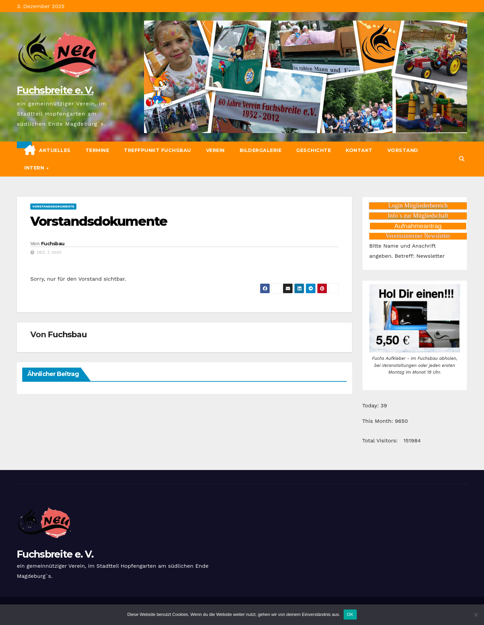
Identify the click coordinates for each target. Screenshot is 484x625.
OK (350, 614)
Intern (35, 168)
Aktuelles (55, 150)
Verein (215, 150)
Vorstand (402, 150)
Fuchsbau (52, 244)
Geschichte (313, 150)
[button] (461, 159)
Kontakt (359, 150)
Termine (97, 150)
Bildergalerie (261, 150)
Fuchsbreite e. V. (55, 90)
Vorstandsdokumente (53, 206)
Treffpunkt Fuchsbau (157, 150)
